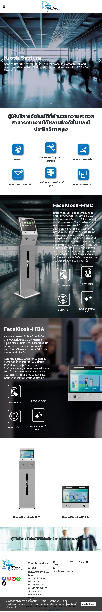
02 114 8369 (60, 561)
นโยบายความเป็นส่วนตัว (59, 604)
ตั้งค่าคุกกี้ (72, 604)
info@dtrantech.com (63, 569)
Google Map (84, 562)
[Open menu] (4, 6)
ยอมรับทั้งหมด (88, 604)
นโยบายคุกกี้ (11, 607)
